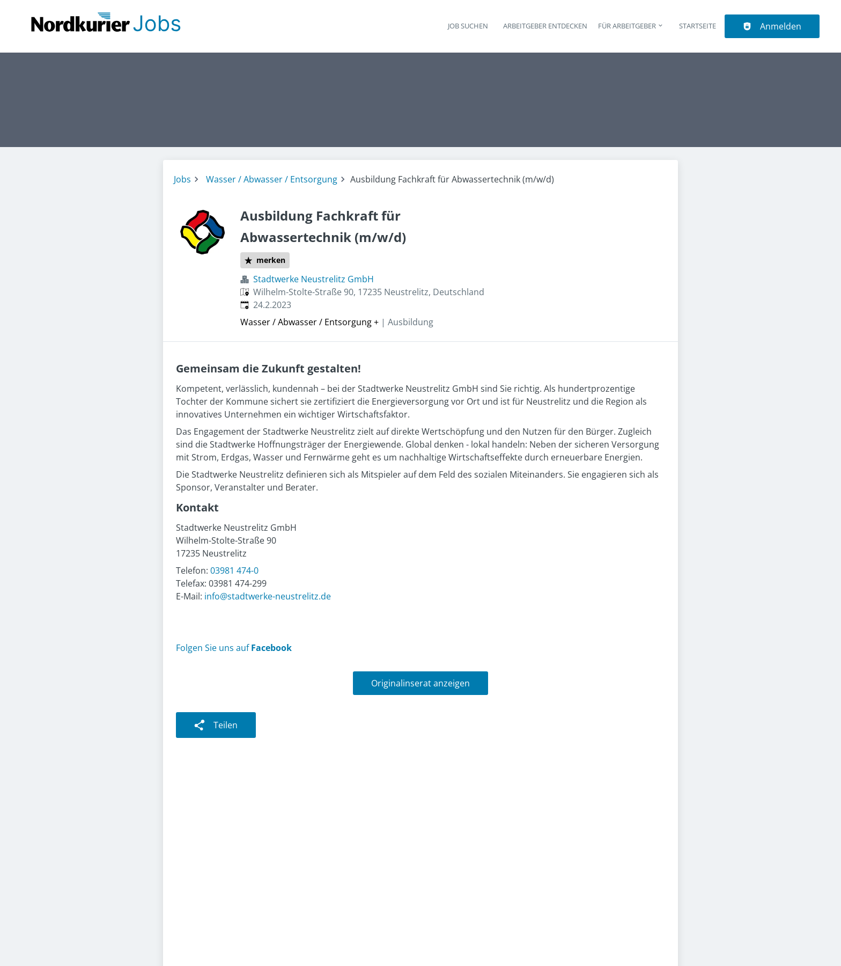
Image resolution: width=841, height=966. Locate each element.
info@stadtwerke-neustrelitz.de (267, 596)
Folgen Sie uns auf (234, 648)
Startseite (697, 26)
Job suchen (468, 26)
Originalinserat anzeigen (420, 683)
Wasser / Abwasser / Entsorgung (271, 179)
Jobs (182, 179)
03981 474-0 (234, 570)
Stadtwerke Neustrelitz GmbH (313, 279)
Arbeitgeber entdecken (545, 26)
